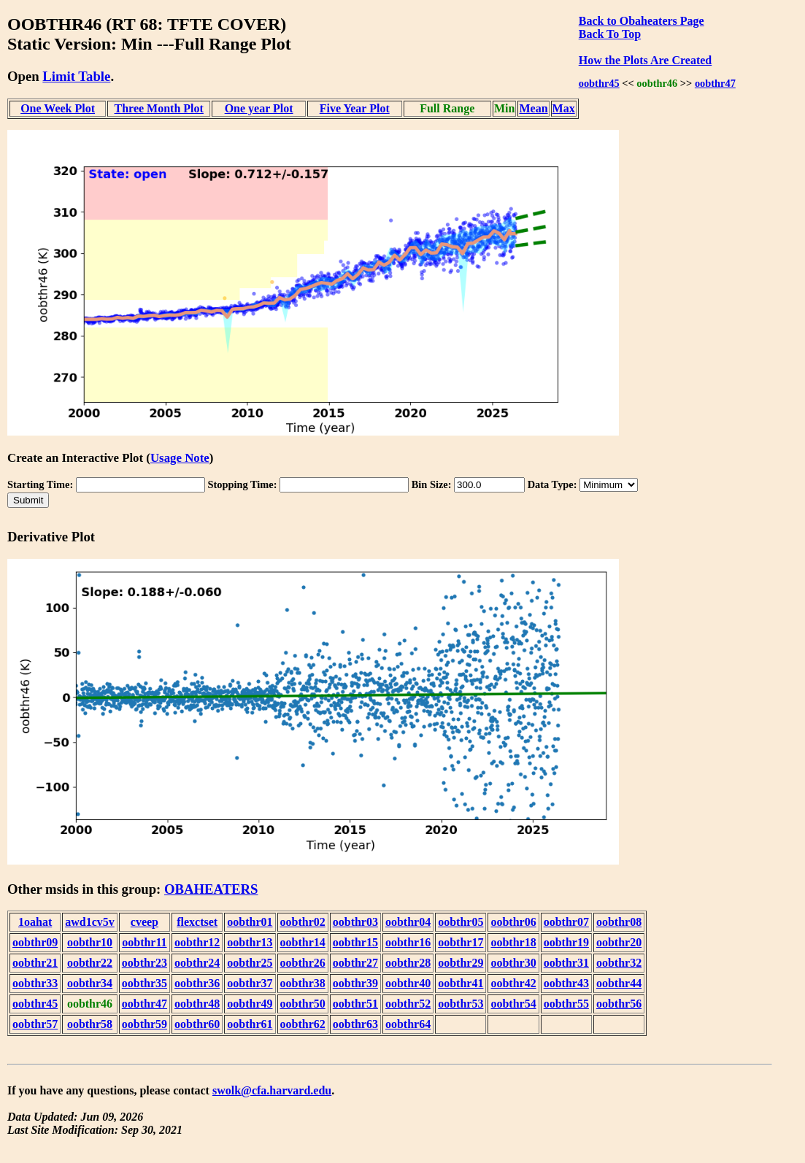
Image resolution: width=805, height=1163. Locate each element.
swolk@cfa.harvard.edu (271, 1090)
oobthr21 (35, 963)
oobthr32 (619, 963)
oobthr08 (619, 922)
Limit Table (76, 76)
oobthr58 (89, 1024)
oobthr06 (513, 922)
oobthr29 (460, 963)
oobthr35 (144, 983)
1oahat (35, 922)
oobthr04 (408, 922)
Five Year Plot (355, 108)
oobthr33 (35, 983)
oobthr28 (408, 963)
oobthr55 (566, 1003)
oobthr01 (249, 922)
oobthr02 (303, 922)
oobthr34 (89, 983)
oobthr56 (619, 1003)
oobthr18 (513, 942)
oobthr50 (303, 1003)
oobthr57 (35, 1024)
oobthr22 (89, 963)
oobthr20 (619, 942)
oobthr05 (460, 922)
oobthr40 (408, 983)
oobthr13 (249, 942)
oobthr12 (197, 942)
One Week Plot (57, 108)
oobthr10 (89, 942)
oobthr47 (715, 83)
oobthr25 (249, 963)
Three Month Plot (159, 108)
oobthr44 (619, 983)
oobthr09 (35, 942)
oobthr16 (408, 942)
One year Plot (259, 108)
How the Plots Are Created (645, 60)
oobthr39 (355, 983)
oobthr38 (303, 983)
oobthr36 (197, 983)
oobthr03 (355, 922)
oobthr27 (355, 963)
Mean (533, 108)
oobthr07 (566, 922)
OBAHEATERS (211, 889)
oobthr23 (144, 963)
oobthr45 (599, 83)
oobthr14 (303, 942)
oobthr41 (460, 983)
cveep (144, 922)
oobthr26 (303, 963)
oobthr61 (249, 1024)
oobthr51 (355, 1003)
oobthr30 (513, 963)
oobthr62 (303, 1024)
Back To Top (610, 34)
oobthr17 (460, 942)
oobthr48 (197, 1003)
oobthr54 (513, 1003)
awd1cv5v (90, 922)
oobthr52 (408, 1003)
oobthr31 (566, 963)
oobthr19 (566, 942)
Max (563, 108)
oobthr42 (513, 983)
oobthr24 (197, 963)
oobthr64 (408, 1024)
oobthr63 (355, 1024)
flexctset (197, 922)
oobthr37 (249, 983)
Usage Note (179, 458)
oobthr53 (460, 1003)
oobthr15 (355, 942)
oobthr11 (144, 942)
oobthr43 (566, 983)
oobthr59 (144, 1024)
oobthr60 (197, 1024)
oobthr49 (249, 1003)
